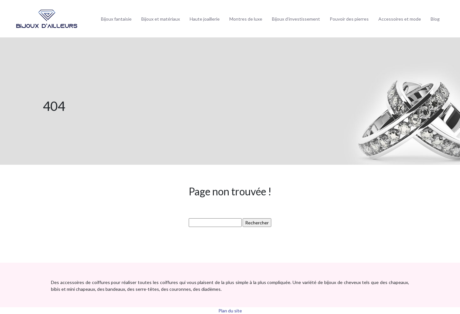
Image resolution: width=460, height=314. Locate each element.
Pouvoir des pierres (349, 19)
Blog (435, 19)
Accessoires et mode (399, 19)
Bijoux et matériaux (160, 19)
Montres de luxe (245, 19)
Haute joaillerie (205, 19)
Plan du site (230, 310)
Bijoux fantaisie (116, 19)
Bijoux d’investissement (296, 19)
